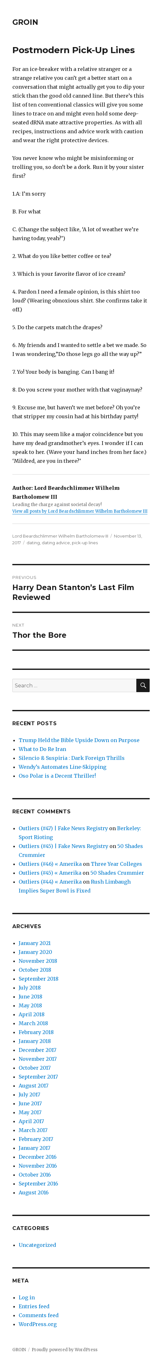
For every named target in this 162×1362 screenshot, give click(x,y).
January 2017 (34, 1148)
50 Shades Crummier (117, 873)
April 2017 (31, 1121)
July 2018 (30, 987)
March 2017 (33, 1130)
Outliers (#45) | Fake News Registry (63, 846)
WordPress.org (38, 1324)
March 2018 (33, 1023)
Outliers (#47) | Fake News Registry (63, 828)
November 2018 (38, 961)
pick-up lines (85, 542)
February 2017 (36, 1139)
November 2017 (38, 1059)
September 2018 (39, 979)
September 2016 (38, 1183)
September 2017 (38, 1077)
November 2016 (38, 1166)
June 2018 (30, 996)
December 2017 (37, 1050)
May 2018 (30, 1005)
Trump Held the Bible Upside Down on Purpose (79, 740)
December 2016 (38, 1157)
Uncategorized (37, 1245)
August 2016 (34, 1192)
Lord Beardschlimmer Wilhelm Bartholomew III (60, 536)
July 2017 (29, 1094)
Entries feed (34, 1306)
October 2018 (35, 970)
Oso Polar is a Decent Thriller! (57, 776)
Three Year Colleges (116, 864)
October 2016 (35, 1174)
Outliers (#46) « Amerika (50, 864)
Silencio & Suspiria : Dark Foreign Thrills (72, 758)
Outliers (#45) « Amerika (50, 873)
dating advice (56, 542)
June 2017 (30, 1103)
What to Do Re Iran (42, 749)
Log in (27, 1297)
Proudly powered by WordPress (64, 1349)
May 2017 (30, 1112)
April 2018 (32, 1014)
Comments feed (39, 1315)
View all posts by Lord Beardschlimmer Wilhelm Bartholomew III (79, 511)
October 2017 (35, 1068)
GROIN (25, 22)
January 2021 (35, 943)
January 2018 (35, 1041)
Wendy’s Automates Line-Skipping (62, 767)
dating (33, 542)
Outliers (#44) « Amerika (50, 882)
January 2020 (35, 952)
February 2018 (36, 1032)
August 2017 (33, 1085)
